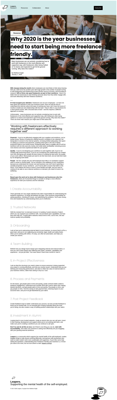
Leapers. (13, 6)
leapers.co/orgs (47, 343)
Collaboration (36, 8)
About (47, 8)
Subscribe (98, 8)
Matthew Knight (19, 73)
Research (13, 8)
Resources (24, 8)
